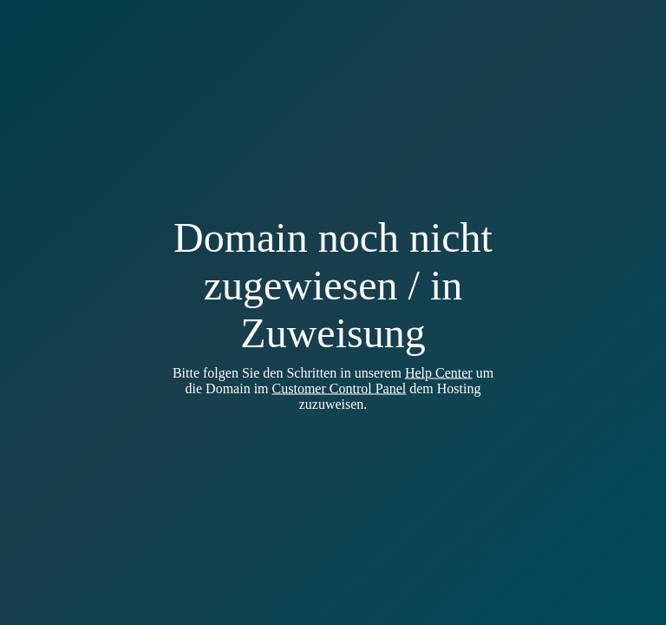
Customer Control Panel (339, 388)
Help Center (439, 372)
